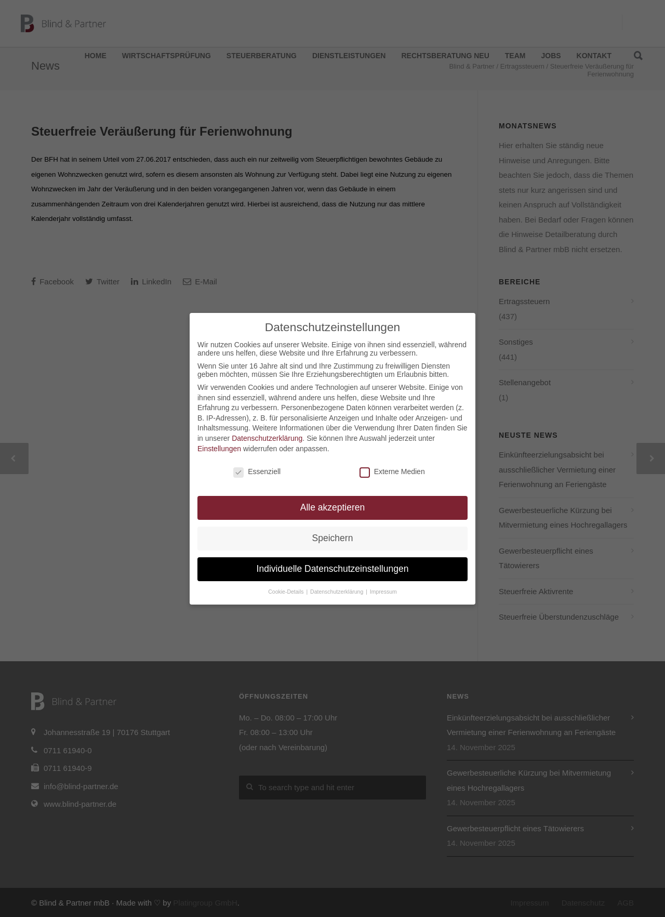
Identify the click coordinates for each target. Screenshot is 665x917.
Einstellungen (219, 448)
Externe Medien (392, 471)
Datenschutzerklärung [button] (337, 591)
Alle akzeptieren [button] (332, 507)
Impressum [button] (383, 591)
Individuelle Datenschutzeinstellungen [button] (333, 569)
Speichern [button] (332, 538)
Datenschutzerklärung (267, 438)
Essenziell (257, 471)
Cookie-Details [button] (286, 591)
